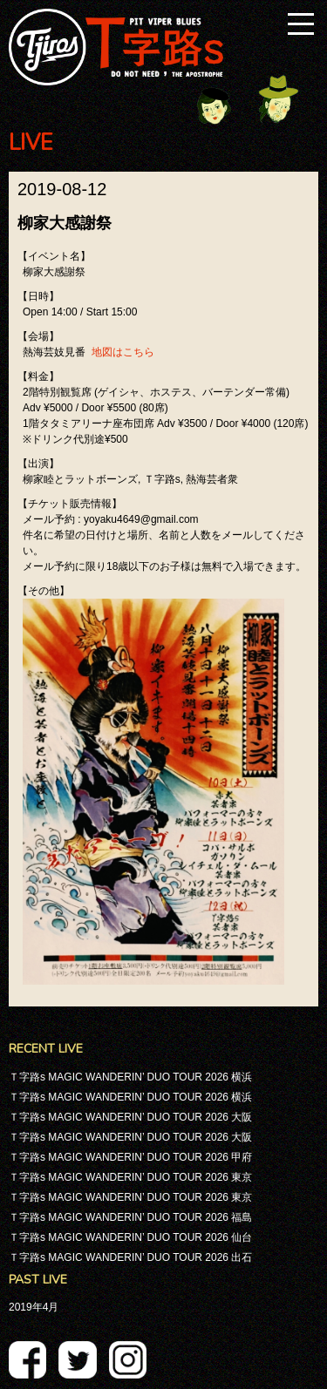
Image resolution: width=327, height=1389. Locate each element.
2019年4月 (33, 1307)
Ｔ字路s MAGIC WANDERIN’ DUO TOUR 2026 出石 (130, 1257)
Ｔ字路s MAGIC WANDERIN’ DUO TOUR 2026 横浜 (130, 1077)
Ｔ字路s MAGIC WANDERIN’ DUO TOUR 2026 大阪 (130, 1117)
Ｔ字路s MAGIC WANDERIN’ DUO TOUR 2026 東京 (130, 1177)
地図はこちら (123, 352)
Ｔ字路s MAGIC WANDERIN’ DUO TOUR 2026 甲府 (130, 1157)
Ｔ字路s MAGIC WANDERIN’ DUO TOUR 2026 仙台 (130, 1237)
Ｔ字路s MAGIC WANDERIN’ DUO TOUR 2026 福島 (130, 1217)
